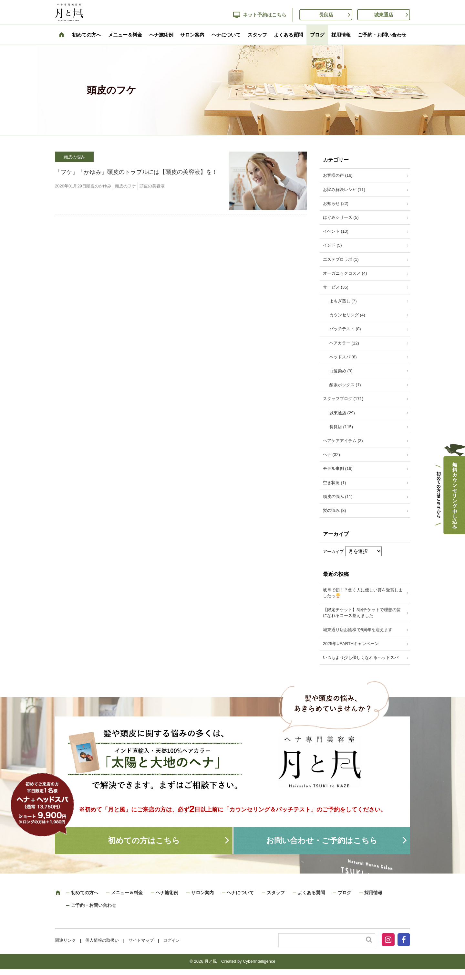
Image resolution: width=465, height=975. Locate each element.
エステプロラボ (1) (341, 259)
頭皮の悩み (74, 156)
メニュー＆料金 (125, 34)
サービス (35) (335, 287)
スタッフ (257, 34)
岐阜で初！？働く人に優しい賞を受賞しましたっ (363, 593)
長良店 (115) (341, 426)
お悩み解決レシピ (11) (344, 189)
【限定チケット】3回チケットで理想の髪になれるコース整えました (362, 612)
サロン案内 (192, 34)
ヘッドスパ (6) (343, 357)
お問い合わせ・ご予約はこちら (321, 840)
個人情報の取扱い (102, 940)
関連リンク (65, 940)
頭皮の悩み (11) (338, 496)
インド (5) (332, 245)
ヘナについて (226, 34)
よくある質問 (288, 34)
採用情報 (341, 34)
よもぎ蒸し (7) (343, 301)
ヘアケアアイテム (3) (343, 440)
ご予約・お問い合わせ (382, 34)
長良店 (326, 14)
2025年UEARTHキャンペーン (351, 643)
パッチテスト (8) (345, 328)
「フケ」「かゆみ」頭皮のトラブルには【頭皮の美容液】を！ (136, 172)
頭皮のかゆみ (98, 186)
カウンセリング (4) (347, 315)
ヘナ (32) (331, 454)
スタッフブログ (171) (343, 398)
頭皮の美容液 (152, 186)
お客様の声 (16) (338, 175)
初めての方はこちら (144, 840)
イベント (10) (335, 231)
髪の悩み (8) (334, 510)
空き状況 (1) (334, 482)
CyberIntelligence (259, 961)
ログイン (171, 940)
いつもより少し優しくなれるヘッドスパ (360, 657)
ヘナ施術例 (161, 34)
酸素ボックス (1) (345, 384)
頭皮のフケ (125, 186)
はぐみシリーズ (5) (341, 217)
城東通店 (383, 14)
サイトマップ (141, 940)
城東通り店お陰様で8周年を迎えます (357, 629)
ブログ (317, 34)
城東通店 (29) (342, 412)
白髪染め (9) (341, 370)
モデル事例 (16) (338, 468)
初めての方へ (86, 34)
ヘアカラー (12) (344, 343)
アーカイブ (333, 551)
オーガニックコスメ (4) (345, 273)
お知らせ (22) (335, 203)
